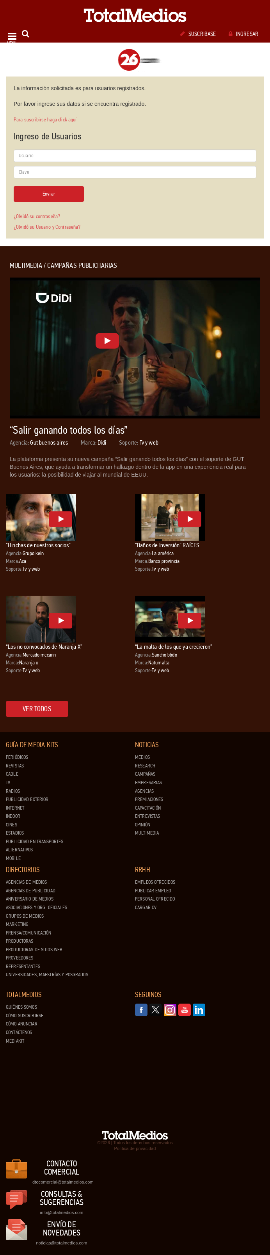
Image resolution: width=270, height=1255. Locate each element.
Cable (12, 774)
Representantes (23, 966)
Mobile (13, 858)
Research (145, 766)
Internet (15, 808)
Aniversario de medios (29, 899)
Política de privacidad (135, 1148)
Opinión (142, 825)
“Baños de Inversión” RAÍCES (167, 545)
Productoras (19, 941)
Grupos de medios (25, 916)
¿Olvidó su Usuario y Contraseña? (47, 227)
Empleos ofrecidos (155, 882)
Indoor (13, 816)
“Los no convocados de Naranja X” (44, 646)
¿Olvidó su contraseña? (37, 216)
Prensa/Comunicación (28, 933)
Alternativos (19, 850)
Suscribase (198, 33)
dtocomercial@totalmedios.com (61, 1182)
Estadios (15, 833)
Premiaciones (149, 799)
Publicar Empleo (153, 891)
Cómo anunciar (21, 1024)
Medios (142, 757)
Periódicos (17, 757)
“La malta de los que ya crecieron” (173, 646)
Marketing (17, 924)
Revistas (15, 766)
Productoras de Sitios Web (34, 950)
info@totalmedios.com (61, 1212)
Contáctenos (19, 1032)
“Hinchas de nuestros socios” (38, 545)
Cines (11, 825)
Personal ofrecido (155, 899)
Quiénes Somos (21, 1007)
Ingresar (243, 33)
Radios (13, 791)
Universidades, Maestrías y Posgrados (47, 975)
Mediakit (15, 1041)
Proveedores (19, 958)
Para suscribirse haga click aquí (45, 119)
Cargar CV (145, 907)
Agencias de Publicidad (30, 891)
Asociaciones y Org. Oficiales (36, 907)
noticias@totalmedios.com (61, 1243)
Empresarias (148, 783)
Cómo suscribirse (24, 1016)
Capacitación (148, 808)
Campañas (145, 774)
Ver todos (37, 709)
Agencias (144, 791)
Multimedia (147, 833)
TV (8, 783)
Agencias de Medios (26, 882)
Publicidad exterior (27, 799)
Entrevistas (147, 816)
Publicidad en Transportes (34, 841)
